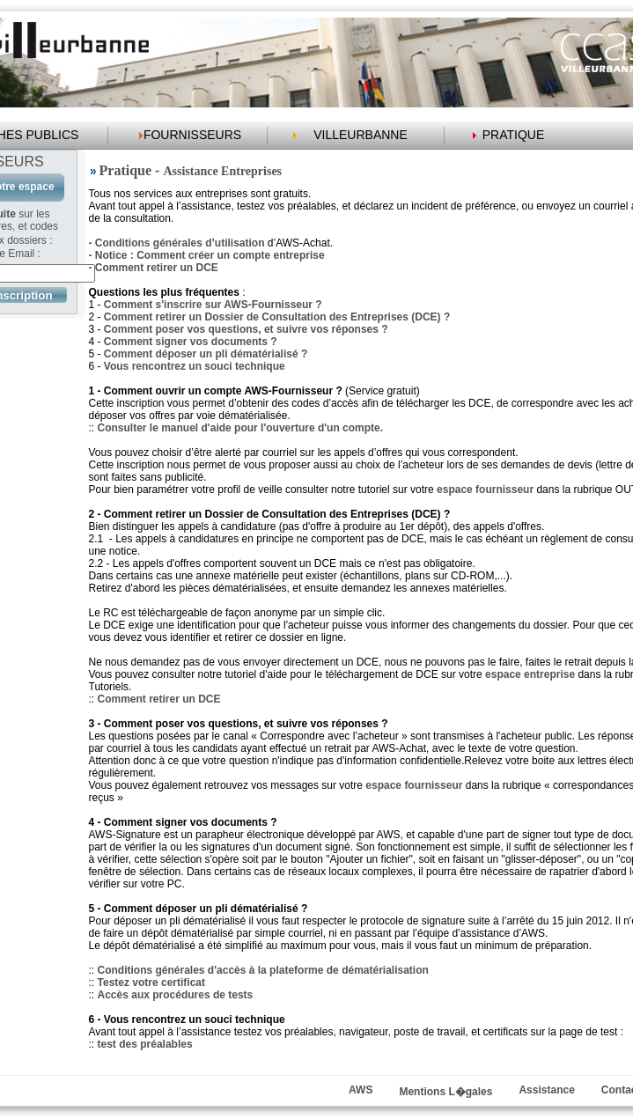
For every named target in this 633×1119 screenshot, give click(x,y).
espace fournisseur (485, 489)
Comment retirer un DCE (159, 699)
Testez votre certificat (152, 982)
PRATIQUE (513, 135)
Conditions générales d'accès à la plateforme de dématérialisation (263, 970)
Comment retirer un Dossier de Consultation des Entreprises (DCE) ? (277, 317)
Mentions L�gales (445, 1092)
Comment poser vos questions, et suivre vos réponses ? (246, 329)
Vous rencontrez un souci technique (194, 366)
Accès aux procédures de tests (176, 995)
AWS (360, 1090)
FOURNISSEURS (192, 135)
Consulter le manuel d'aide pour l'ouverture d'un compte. (241, 428)
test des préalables (145, 1044)
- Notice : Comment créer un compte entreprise (207, 255)
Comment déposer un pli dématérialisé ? (205, 354)
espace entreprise (530, 674)
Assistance (546, 1090)
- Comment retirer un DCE (153, 267)
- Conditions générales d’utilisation (177, 243)
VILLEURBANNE (360, 135)
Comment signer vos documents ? (190, 341)
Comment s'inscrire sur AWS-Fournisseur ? (213, 304)
